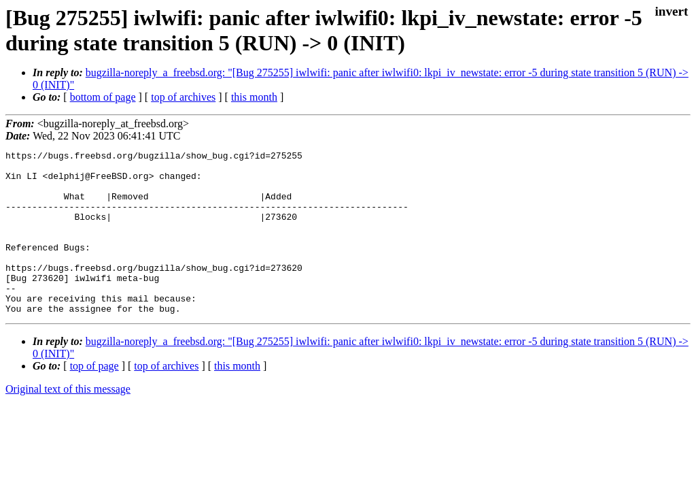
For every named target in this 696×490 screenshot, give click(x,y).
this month (254, 97)
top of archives (183, 97)
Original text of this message (67, 421)
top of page (94, 398)
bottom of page (103, 97)
